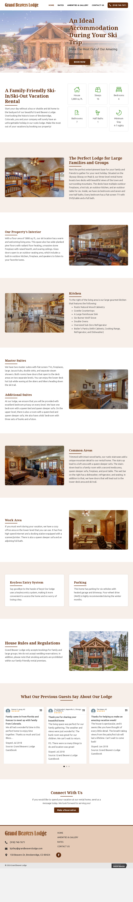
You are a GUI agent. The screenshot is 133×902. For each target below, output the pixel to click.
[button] (79, 62)
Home (51, 5)
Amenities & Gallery (77, 5)
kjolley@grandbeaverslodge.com (26, 848)
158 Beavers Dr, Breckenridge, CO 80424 (30, 854)
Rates (61, 5)
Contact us (98, 5)
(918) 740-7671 (117, 5)
